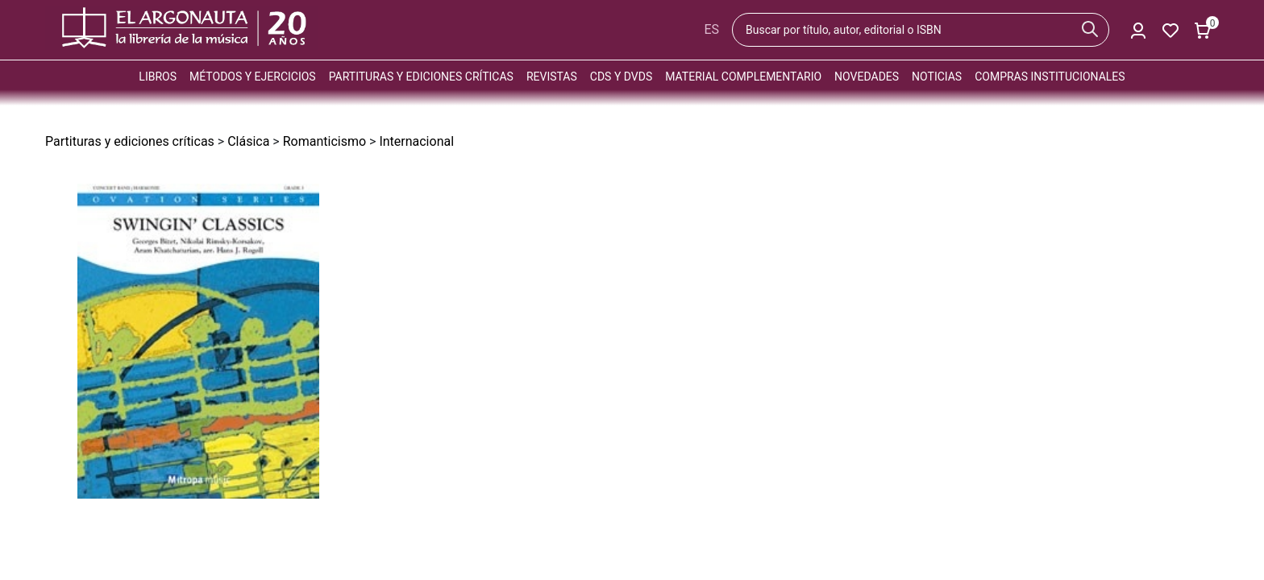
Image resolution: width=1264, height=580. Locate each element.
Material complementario (743, 76)
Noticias (937, 76)
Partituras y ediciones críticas (421, 76)
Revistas (551, 76)
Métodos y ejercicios (252, 76)
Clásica (248, 141)
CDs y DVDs (621, 76)
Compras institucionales (1050, 76)
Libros (158, 76)
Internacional (416, 141)
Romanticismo (324, 141)
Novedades (866, 76)
